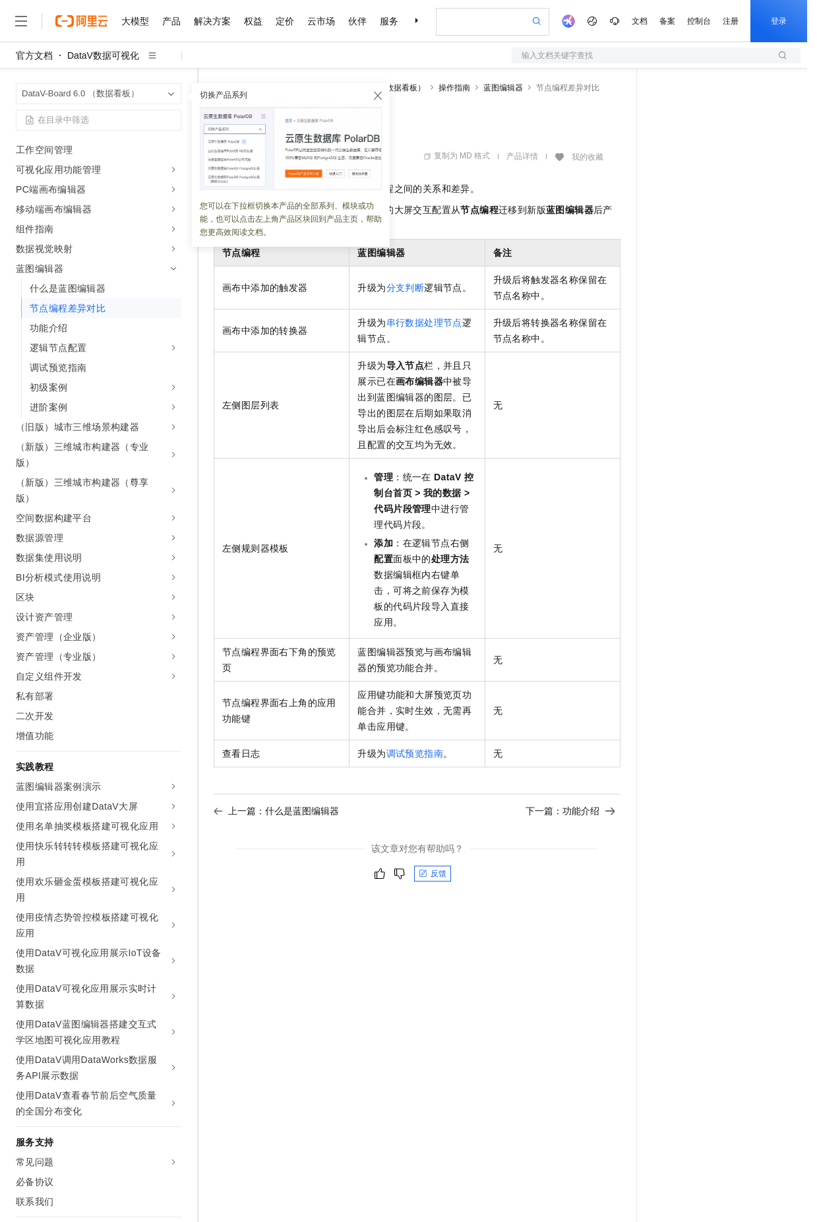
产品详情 (522, 156)
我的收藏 (587, 157)
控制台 (699, 21)
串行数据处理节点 (424, 322)
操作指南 (454, 87)
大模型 (135, 21)
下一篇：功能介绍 (570, 811)
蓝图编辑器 (503, 87)
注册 (731, 21)
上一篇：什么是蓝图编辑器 (276, 811)
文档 (640, 21)
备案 (667, 21)
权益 (253, 21)
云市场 (321, 21)
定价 (285, 21)
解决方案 (212, 21)
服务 (389, 21)
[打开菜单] (21, 21)
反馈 (432, 873)
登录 (779, 21)
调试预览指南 (414, 753)
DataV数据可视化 (103, 55)
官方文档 (34, 55)
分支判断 (405, 287)
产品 (171, 21)
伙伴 (357, 21)
